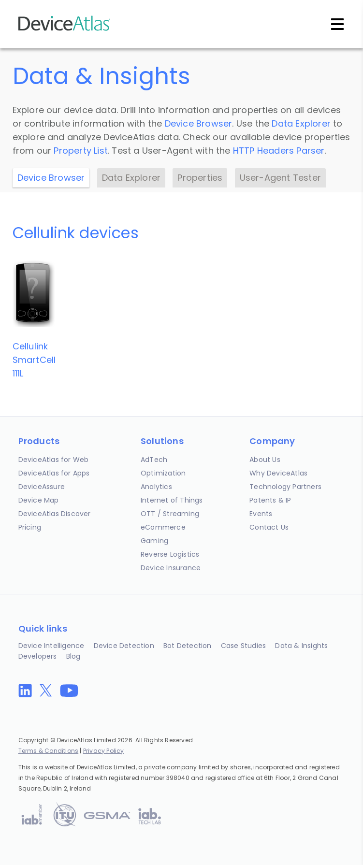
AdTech (154, 459)
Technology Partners (285, 486)
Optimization (163, 473)
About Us (264, 459)
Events (260, 514)
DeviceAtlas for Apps (54, 473)
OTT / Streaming (170, 514)
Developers (37, 656)
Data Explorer (301, 123)
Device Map (38, 500)
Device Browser (198, 123)
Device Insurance (171, 568)
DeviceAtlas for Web (53, 459)
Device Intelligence (51, 645)
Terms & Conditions (48, 751)
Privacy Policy (103, 751)
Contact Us (269, 527)
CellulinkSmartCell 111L (34, 359)
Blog (73, 656)
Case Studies (243, 645)
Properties (199, 178)
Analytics (156, 486)
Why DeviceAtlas (278, 473)
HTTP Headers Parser (279, 150)
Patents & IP (270, 500)
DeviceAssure (41, 486)
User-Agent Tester (280, 178)
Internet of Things (172, 500)
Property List (81, 150)
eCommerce (163, 527)
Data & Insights (301, 645)
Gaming (154, 541)
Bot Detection (187, 645)
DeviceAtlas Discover (54, 514)
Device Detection (124, 645)
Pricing (29, 527)
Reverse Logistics (170, 554)
